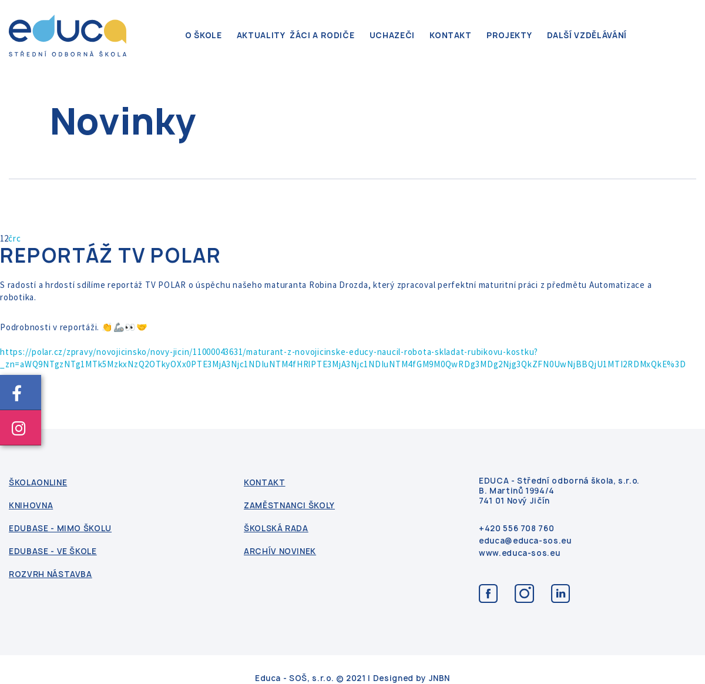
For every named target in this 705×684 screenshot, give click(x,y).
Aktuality (261, 35)
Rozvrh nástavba (50, 574)
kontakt (450, 35)
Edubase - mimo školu (60, 529)
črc (14, 238)
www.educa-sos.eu (519, 553)
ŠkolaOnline (38, 483)
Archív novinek (280, 551)
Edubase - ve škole (53, 551)
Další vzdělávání (587, 35)
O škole (203, 35)
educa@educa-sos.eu (525, 541)
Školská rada (276, 529)
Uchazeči (392, 35)
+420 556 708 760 (516, 529)
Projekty (509, 35)
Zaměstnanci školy (289, 506)
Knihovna (31, 506)
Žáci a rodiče (322, 35)
